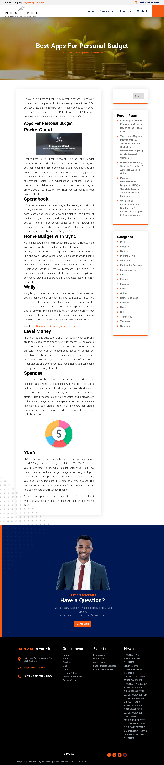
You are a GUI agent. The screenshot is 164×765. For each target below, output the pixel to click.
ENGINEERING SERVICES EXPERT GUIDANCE (133, 669)
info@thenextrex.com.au (34, 668)
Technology (126, 317)
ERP (122, 274)
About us (125, 11)
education (125, 260)
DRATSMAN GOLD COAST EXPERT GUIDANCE (135, 727)
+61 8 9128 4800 (150, 3)
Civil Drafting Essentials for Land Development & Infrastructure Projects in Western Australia (131, 208)
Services (105, 11)
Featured (124, 279)
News (123, 307)
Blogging (125, 246)
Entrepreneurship (129, 270)
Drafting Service (128, 256)
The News (125, 321)
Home (90, 11)
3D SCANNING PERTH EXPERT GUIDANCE (134, 709)
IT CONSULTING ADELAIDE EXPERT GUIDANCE (133, 659)
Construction (99, 662)
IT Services (98, 658)
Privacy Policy (70, 673)
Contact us (83, 623)
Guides (123, 293)
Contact (142, 11)
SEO (122, 312)
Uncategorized (82, 53)
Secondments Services (104, 666)
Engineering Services (131, 265)
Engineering (99, 655)
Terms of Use (69, 680)
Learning (124, 302)
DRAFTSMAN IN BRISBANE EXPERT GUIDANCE (135, 734)
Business (125, 251)
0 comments (97, 53)
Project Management (103, 669)
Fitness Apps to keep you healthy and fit (57, 326)
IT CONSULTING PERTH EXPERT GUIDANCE (134, 691)
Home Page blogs (129, 298)
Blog (122, 242)
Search (138, 96)
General (124, 288)
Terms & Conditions (72, 677)
